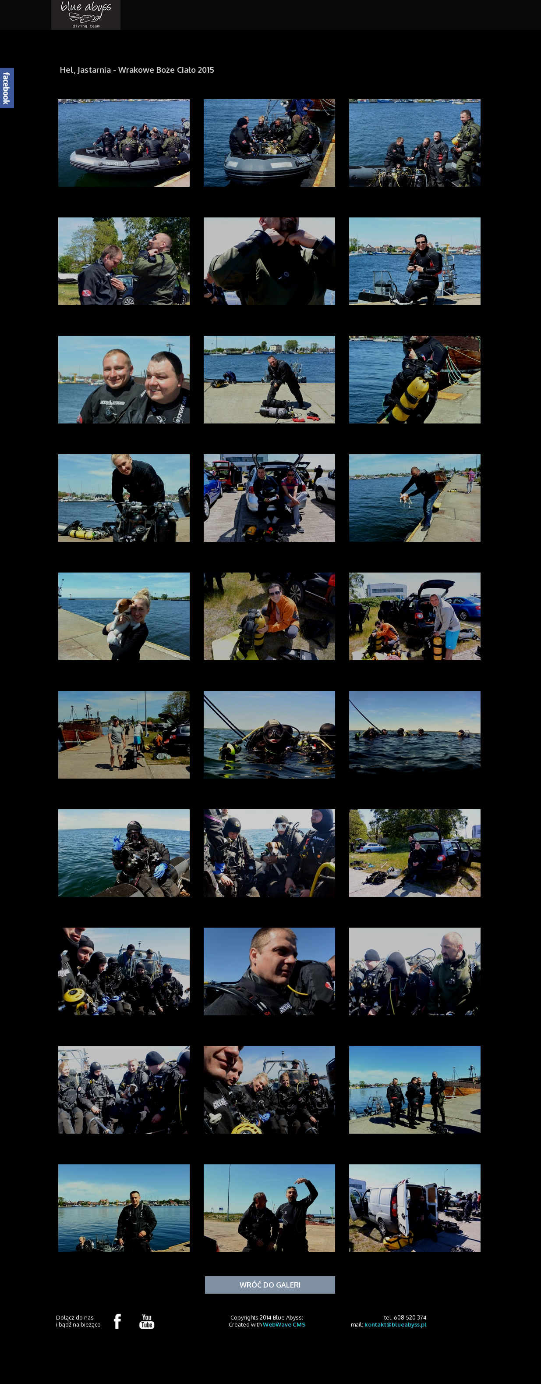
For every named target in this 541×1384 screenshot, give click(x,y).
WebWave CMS (284, 1324)
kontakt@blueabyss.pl (395, 1324)
